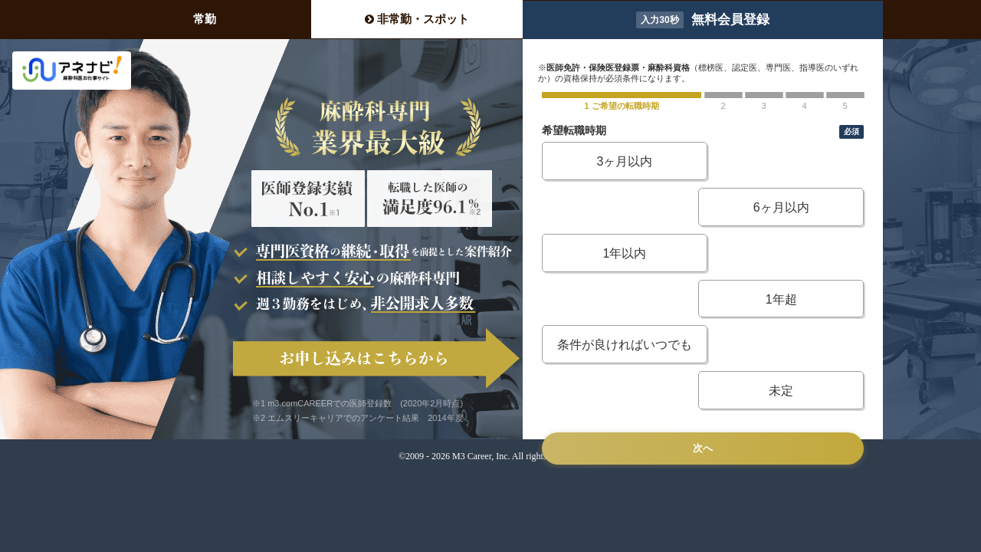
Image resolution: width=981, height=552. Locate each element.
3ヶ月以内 (620, 161)
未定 (785, 253)
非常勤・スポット (417, 18)
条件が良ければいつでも (620, 253)
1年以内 (619, 207)
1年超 (786, 207)
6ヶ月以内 (786, 161)
